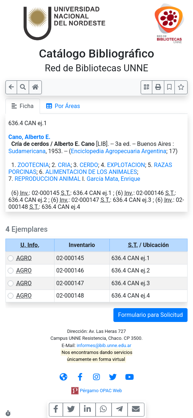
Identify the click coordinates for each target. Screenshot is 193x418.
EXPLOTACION (126, 165)
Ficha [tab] (23, 106)
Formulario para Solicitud (150, 314)
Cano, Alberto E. (29, 137)
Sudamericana (27, 151)
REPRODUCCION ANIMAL (48, 178)
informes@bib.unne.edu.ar (104, 345)
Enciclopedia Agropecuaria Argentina (118, 151)
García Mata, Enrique (113, 178)
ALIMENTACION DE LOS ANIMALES (91, 171)
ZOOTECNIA (33, 165)
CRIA (64, 165)
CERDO (89, 165)
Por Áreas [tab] (63, 106)
